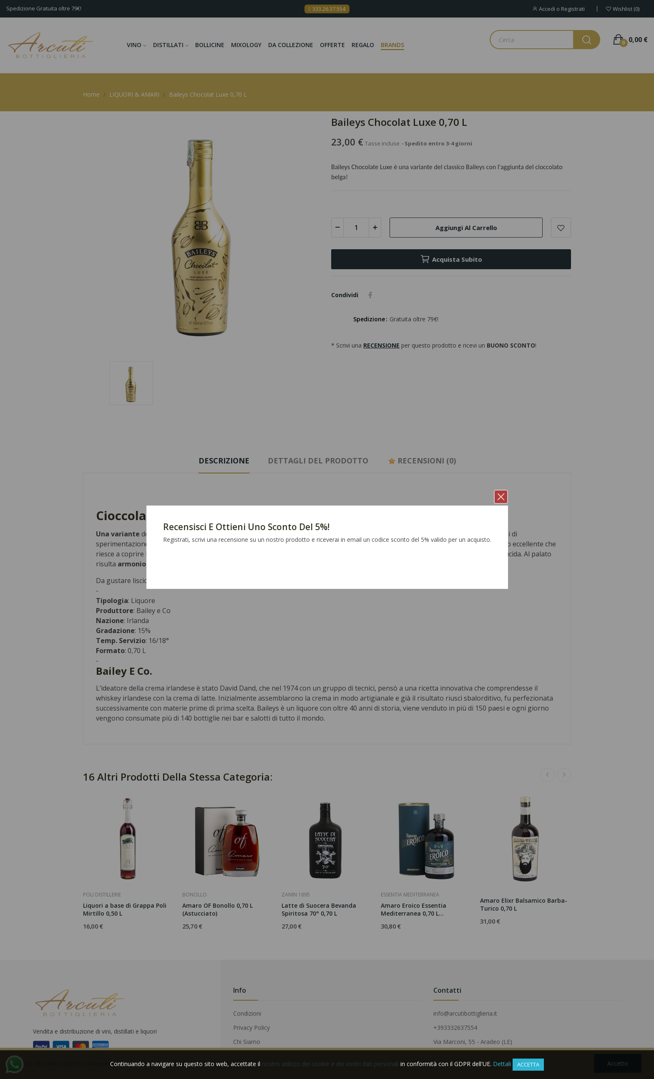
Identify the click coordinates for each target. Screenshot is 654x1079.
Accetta (528, 1064)
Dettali (502, 1064)
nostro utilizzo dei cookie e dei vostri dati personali (330, 1064)
